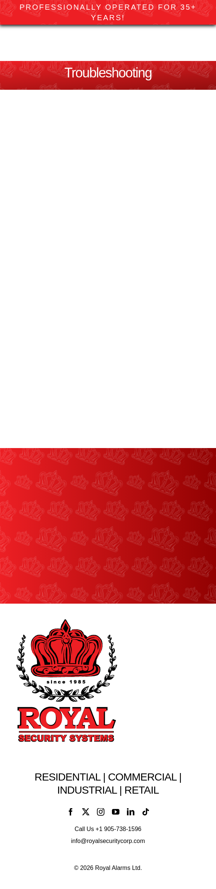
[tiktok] (145, 812)
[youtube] (115, 812)
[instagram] (100, 812)
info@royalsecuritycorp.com (108, 841)
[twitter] (85, 812)
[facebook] (70, 812)
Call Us (107, 829)
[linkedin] (130, 812)
